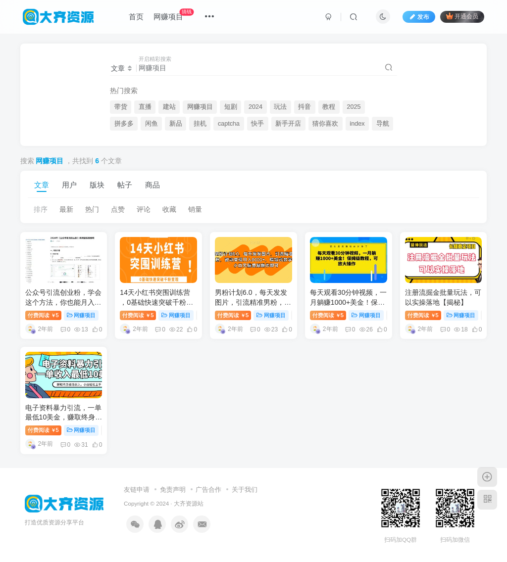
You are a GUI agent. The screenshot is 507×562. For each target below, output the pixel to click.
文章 (41, 185)
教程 (328, 106)
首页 (136, 16)
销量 (195, 209)
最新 (66, 209)
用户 (69, 185)
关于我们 (244, 489)
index (357, 123)
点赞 (118, 209)
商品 (152, 185)
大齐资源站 (188, 503)
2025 (353, 106)
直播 (145, 106)
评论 (144, 209)
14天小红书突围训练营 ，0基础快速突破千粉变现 (156, 302)
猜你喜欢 (325, 123)
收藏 (169, 209)
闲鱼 (151, 123)
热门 (92, 209)
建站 (169, 106)
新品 (175, 123)
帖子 (124, 185)
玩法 (280, 106)
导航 (382, 123)
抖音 (304, 106)
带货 (120, 106)
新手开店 (288, 123)
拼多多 (124, 123)
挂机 (200, 123)
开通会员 (462, 16)
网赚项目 (173, 14)
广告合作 (208, 489)
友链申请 (137, 489)
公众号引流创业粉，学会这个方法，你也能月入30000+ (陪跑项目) (63, 302)
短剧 (230, 106)
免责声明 (173, 489)
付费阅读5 (43, 315)
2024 (255, 106)
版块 (97, 185)
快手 (257, 123)
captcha (229, 123)
